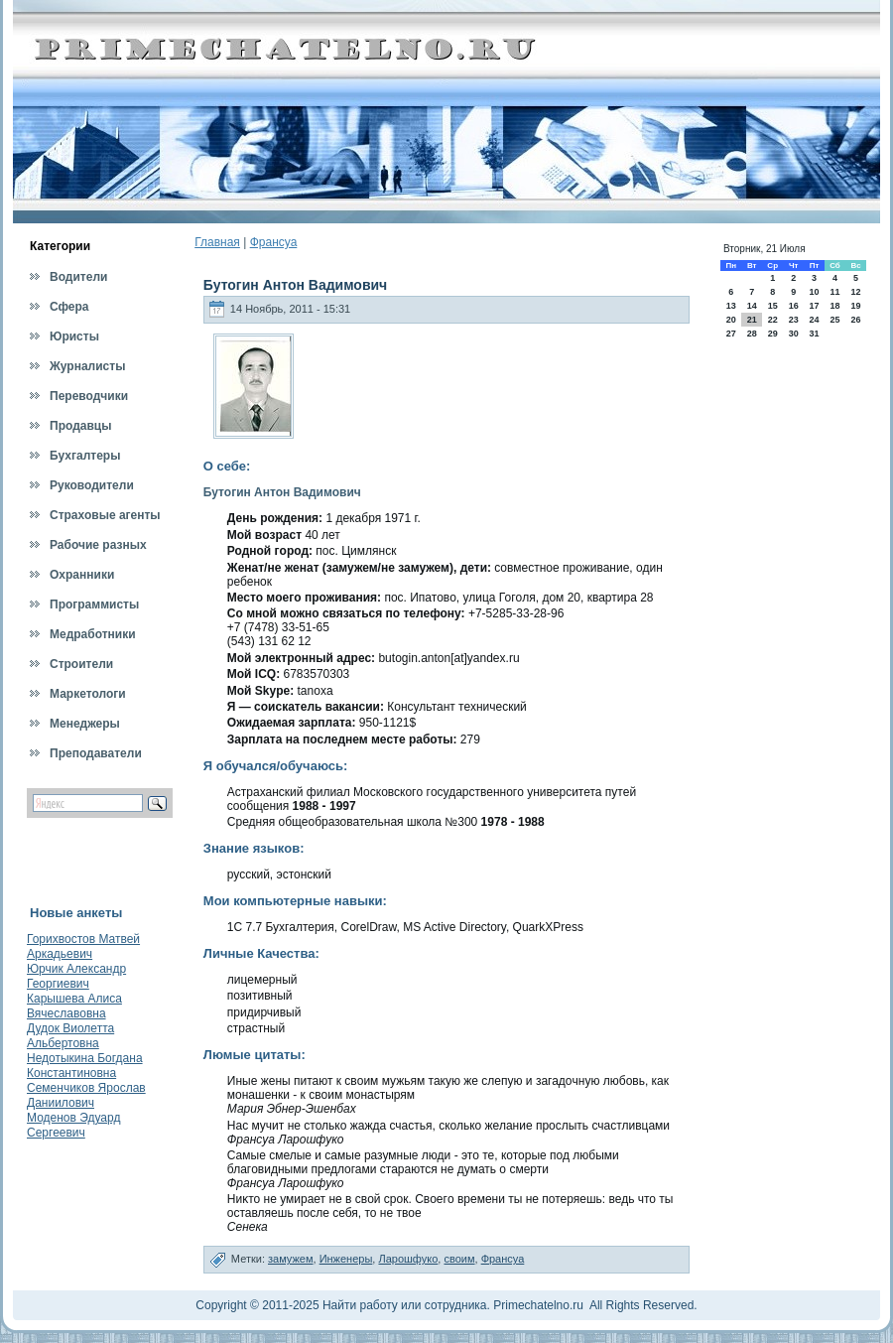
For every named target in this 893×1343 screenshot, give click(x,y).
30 (794, 333)
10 (814, 292)
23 (794, 320)
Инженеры (346, 1259)
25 (834, 320)
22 (773, 320)
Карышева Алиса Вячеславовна (74, 1006)
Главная (217, 242)
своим (459, 1259)
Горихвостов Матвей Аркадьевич (83, 946)
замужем (291, 1259)
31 (814, 333)
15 (773, 306)
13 (731, 306)
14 (752, 306)
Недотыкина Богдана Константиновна (85, 1065)
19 (856, 306)
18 (834, 306)
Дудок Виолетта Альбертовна (70, 1035)
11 (834, 292)
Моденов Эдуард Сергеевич (73, 1125)
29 (773, 333)
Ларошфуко (408, 1259)
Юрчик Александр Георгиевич (76, 976)
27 (731, 333)
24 (814, 320)
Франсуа (274, 242)
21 (752, 320)
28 (752, 333)
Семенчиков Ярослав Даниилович (86, 1095)
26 (856, 320)
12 (856, 292)
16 (794, 306)
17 (814, 306)
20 (731, 320)
